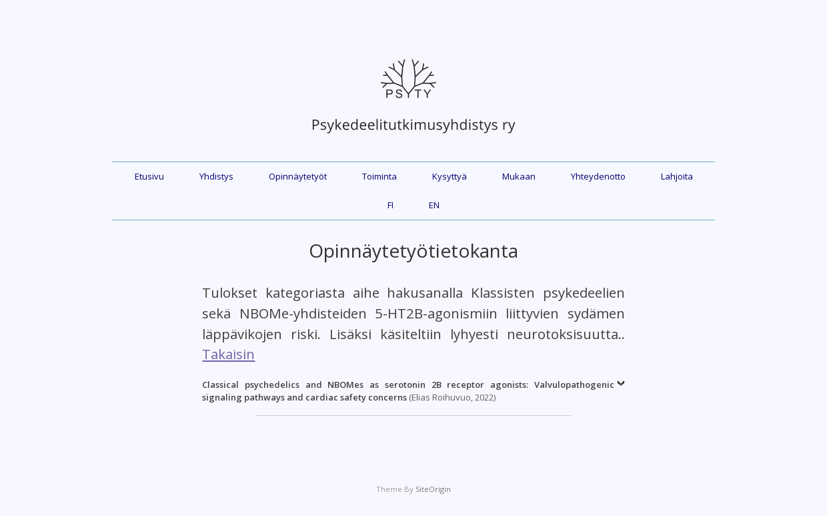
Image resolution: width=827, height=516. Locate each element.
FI (390, 205)
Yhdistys (216, 176)
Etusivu (149, 176)
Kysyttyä (449, 176)
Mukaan (519, 176)
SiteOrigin (433, 489)
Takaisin (228, 353)
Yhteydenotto (598, 176)
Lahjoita (677, 176)
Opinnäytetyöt (298, 176)
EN (434, 205)
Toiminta (379, 176)
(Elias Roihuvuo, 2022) (408, 391)
